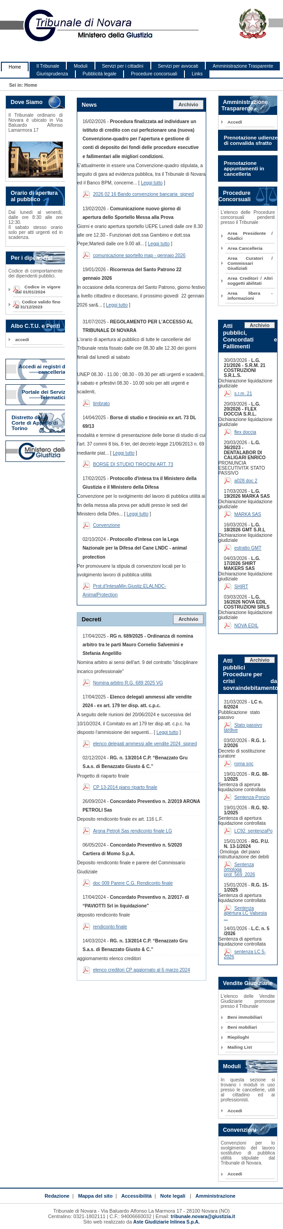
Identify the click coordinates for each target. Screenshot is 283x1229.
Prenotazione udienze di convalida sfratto (251, 140)
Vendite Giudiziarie (248, 983)
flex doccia (245, 432)
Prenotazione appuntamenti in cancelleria (244, 168)
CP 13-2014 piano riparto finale (125, 787)
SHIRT (241, 586)
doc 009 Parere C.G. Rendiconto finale (133, 883)
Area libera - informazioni (250, 296)
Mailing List (240, 1047)
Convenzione (106, 525)
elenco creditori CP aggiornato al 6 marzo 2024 (141, 969)
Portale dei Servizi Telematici (44, 394)
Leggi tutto (152, 182)
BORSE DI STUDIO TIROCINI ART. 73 (133, 464)
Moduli (80, 66)
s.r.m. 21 (243, 393)
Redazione (57, 1196)
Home (15, 66)
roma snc (243, 763)
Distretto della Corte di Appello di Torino (34, 423)
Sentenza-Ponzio (252, 797)
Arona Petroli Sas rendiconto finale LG (132, 830)
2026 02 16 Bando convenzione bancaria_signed (143, 194)
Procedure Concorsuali (234, 196)
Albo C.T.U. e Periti (35, 326)
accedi (22, 339)
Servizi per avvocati (178, 66)
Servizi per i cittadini (123, 66)
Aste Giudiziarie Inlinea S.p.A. (166, 1221)
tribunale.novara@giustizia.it (203, 1216)
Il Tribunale (47, 66)
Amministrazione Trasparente (243, 66)
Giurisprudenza (52, 73)
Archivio (189, 104)
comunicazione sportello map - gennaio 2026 (139, 255)
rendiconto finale (110, 926)
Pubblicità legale (100, 73)
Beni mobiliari (242, 1027)
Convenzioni (239, 1130)
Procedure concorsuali (154, 73)
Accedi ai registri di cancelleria (43, 369)
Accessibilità (136, 1196)
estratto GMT (248, 547)
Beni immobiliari (245, 1017)
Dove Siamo (26, 102)
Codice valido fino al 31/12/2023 (37, 304)
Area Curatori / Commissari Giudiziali (250, 263)
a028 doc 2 (246, 480)
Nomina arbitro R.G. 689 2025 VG (128, 682)
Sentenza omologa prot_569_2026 (239, 869)
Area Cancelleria (245, 248)
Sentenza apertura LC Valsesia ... (245, 913)
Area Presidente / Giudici (250, 236)
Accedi (235, 121)
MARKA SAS (247, 514)
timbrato (101, 403)
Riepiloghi (238, 1037)
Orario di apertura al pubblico (32, 196)
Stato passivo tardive (243, 728)
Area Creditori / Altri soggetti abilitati (250, 281)
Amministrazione (215, 1196)
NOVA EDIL (246, 625)
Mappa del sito (95, 1196)
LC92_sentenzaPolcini (257, 830)
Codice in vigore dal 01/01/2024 (37, 289)
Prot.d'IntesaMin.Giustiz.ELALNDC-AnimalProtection (124, 590)
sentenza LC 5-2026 (245, 954)
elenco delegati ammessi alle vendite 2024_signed (145, 743)
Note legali (172, 1196)
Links (197, 73)
